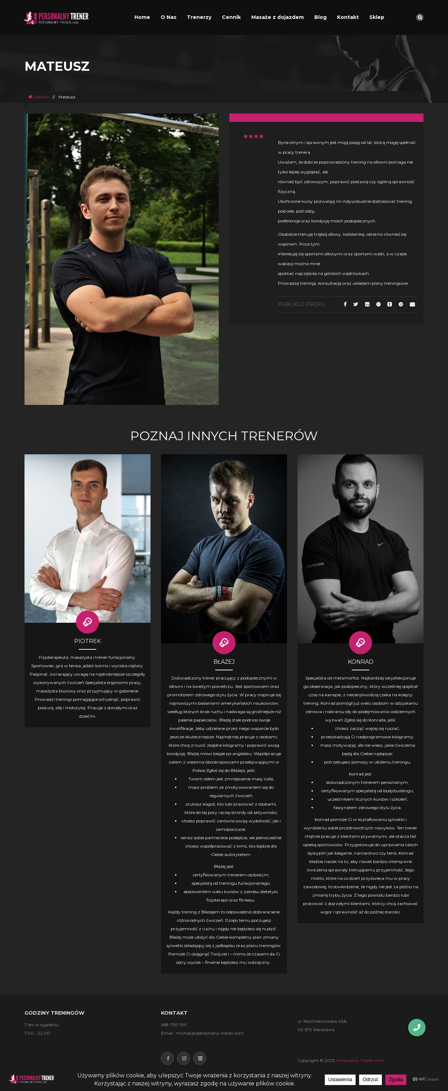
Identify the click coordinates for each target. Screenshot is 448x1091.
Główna (38, 96)
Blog (320, 17)
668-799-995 (174, 1024)
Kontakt (348, 17)
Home (142, 17)
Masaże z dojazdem (277, 17)
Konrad (360, 661)
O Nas (168, 17)
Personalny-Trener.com (360, 1060)
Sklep (376, 17)
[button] (417, 1027)
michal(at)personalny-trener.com (210, 1033)
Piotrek (87, 641)
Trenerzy (199, 17)
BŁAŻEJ (224, 661)
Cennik (231, 17)
